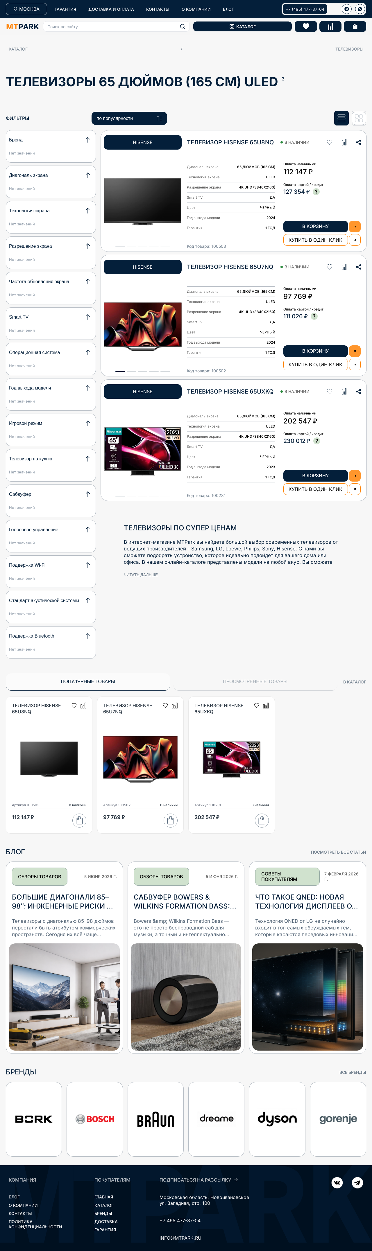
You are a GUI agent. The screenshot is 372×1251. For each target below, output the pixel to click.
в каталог (354, 681)
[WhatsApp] (360, 9)
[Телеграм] (347, 9)
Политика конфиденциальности (35, 1224)
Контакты (20, 1213)
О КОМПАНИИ (196, 9)
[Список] (341, 118)
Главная (103, 1196)
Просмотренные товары (255, 681)
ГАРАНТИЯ (65, 9)
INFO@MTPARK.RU (180, 1238)
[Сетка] (359, 118)
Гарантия (105, 1229)
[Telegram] (337, 1183)
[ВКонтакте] (357, 1183)
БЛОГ (228, 9)
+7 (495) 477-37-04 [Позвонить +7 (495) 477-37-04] (305, 9)
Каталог (18, 48)
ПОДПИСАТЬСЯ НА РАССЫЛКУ (199, 1180)
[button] (116, 26)
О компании (23, 1205)
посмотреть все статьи (338, 852)
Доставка (106, 1221)
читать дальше (141, 574)
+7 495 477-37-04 (180, 1220)
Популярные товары (88, 681)
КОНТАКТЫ (157, 9)
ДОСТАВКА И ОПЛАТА (111, 9)
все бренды (352, 1072)
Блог (14, 1196)
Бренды (103, 1213)
